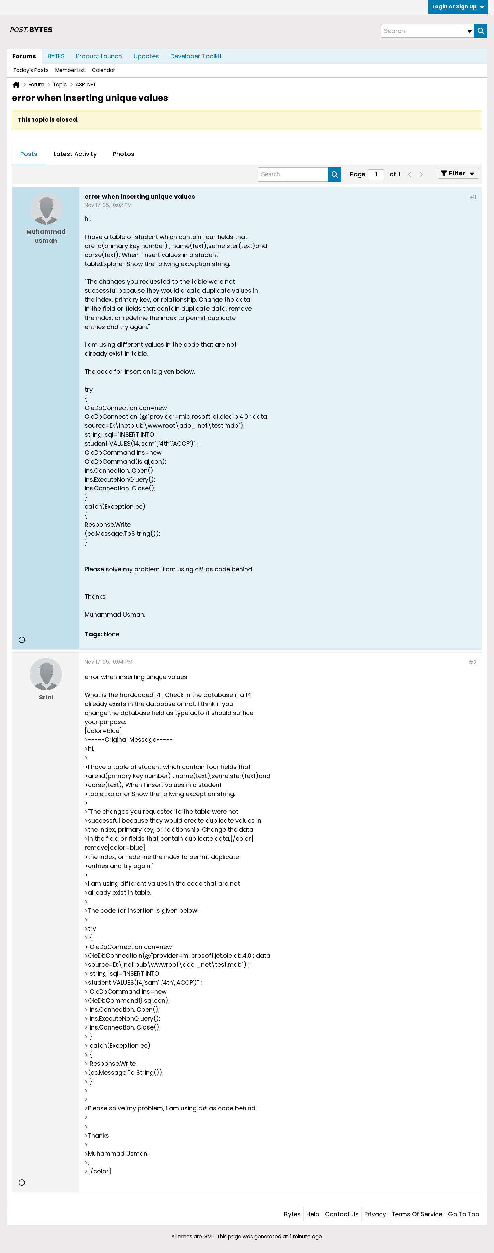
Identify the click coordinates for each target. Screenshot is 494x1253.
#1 (473, 196)
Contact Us (342, 1214)
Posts (28, 154)
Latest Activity (75, 154)
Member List (70, 70)
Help (312, 1214)
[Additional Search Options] (469, 31)
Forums (24, 56)
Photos (123, 154)
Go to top (463, 1214)
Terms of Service (417, 1214)
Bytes (292, 1214)
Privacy (375, 1214)
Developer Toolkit (196, 56)
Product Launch (99, 56)
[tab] (29, 154)
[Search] (427, 31)
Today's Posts (31, 70)
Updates (146, 56)
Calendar (103, 70)
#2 (472, 662)
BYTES (56, 56)
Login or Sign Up (458, 6)
